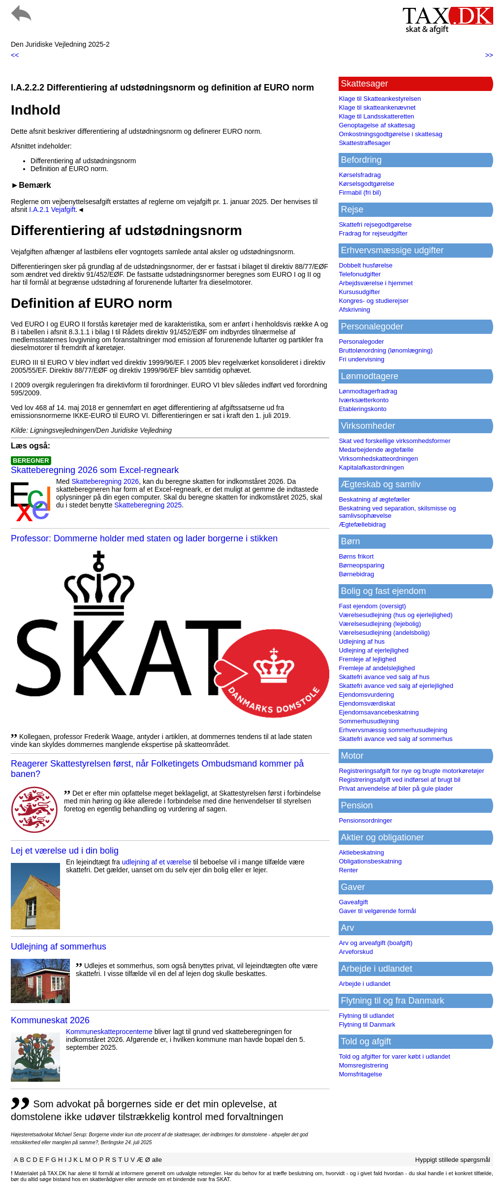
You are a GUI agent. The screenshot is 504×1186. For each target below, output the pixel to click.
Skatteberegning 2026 (105, 481)
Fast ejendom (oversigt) (372, 606)
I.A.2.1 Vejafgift (52, 209)
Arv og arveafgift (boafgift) (375, 943)
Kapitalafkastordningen (371, 467)
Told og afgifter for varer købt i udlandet (394, 1056)
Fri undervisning (361, 359)
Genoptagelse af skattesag (377, 125)
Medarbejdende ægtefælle (376, 449)
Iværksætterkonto (363, 400)
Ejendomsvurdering (366, 694)
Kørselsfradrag (359, 174)
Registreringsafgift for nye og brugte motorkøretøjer (411, 770)
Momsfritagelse (360, 1074)
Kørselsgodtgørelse (366, 183)
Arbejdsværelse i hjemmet (375, 283)
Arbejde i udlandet (364, 983)
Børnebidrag (356, 574)
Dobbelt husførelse (365, 265)
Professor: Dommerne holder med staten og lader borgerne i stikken (144, 538)
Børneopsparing (361, 565)
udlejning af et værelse (156, 862)
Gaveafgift (353, 902)
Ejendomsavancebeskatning (379, 712)
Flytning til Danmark (367, 1024)
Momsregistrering (363, 1065)
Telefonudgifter (359, 274)
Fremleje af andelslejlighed (377, 668)
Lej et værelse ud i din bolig (65, 851)
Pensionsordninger (365, 820)
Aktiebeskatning (361, 852)
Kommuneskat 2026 (50, 1020)
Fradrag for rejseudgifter (373, 233)
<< (15, 55)
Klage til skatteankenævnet (377, 107)
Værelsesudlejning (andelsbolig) (384, 632)
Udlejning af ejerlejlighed (374, 650)
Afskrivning (354, 309)
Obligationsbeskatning (370, 861)
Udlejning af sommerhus (58, 946)
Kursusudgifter (359, 292)
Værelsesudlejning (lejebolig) (380, 623)
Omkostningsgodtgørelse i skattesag (390, 134)
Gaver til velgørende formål (377, 911)
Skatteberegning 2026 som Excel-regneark (95, 470)
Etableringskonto (362, 409)
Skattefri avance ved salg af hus (384, 677)
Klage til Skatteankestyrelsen (380, 98)
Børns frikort (356, 556)
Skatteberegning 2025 (148, 505)
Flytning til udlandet (366, 1015)
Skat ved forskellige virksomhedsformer (394, 441)
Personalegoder (361, 341)
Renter (348, 870)
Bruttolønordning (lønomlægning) (386, 350)
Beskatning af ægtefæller (374, 499)
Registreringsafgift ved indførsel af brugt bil (399, 779)
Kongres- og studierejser (374, 300)
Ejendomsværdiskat (367, 703)
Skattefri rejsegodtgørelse (375, 224)
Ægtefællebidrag (362, 524)
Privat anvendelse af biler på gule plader (396, 788)
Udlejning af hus (361, 641)
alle (157, 1159)
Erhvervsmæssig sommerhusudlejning (393, 730)
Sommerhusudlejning (369, 721)
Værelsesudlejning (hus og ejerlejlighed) (395, 615)
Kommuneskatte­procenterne (109, 1032)
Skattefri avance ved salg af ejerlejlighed (396, 685)
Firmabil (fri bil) (360, 192)
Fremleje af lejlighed (367, 659)
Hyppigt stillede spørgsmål (452, 1159)
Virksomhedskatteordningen (378, 458)
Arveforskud (356, 951)
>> (489, 55)
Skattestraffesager (364, 143)
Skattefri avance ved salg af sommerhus (395, 738)
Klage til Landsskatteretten (376, 116)
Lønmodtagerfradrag (368, 391)
